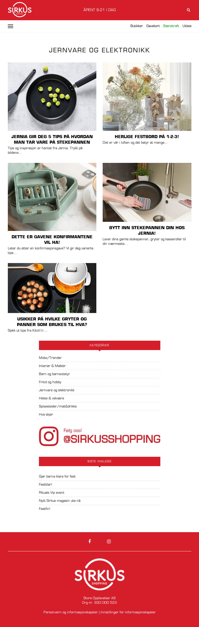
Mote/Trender (50, 358)
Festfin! (44, 509)
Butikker (136, 26)
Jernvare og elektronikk (56, 390)
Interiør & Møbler (52, 366)
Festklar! (45, 484)
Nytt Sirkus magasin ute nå (59, 501)
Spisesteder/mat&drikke (58, 406)
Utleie (187, 26)
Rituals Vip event (51, 492)
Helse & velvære (51, 398)
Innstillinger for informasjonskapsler (128, 612)
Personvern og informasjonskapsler (70, 612)
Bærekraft (171, 26)
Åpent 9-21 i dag (99, 10)
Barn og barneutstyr (54, 374)
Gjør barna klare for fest (57, 476)
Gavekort (153, 26)
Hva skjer (46, 414)
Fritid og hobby (50, 382)
